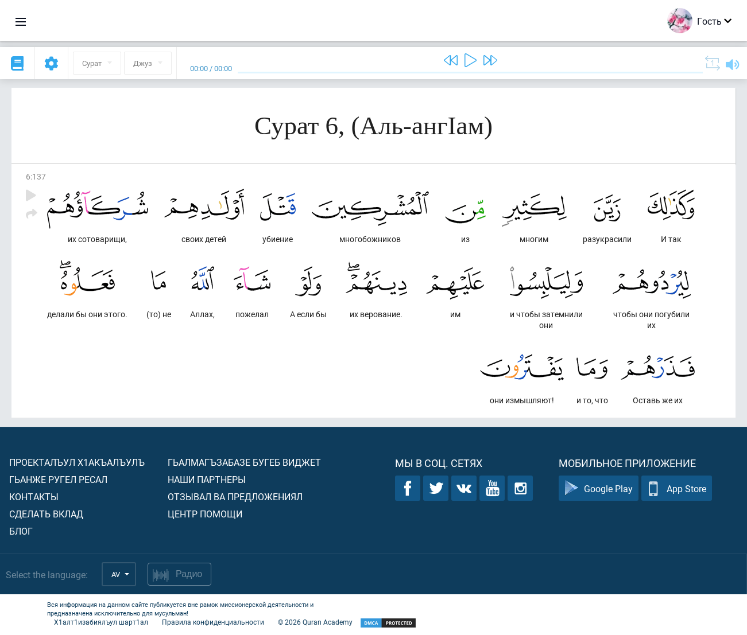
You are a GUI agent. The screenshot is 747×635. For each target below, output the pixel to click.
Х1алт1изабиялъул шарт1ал (101, 621)
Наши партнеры (207, 479)
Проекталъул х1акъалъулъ (77, 462)
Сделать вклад (46, 514)
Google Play (598, 488)
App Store (676, 488)
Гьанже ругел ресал (58, 479)
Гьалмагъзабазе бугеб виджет (244, 462)
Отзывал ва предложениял (235, 496)
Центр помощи (205, 514)
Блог (21, 531)
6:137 (36, 176)
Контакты (34, 496)
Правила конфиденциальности (213, 621)
